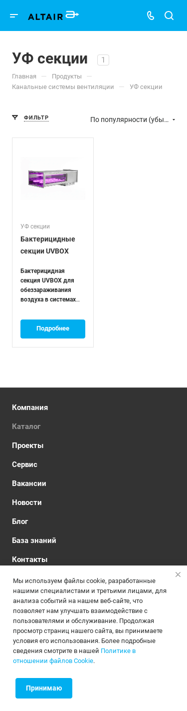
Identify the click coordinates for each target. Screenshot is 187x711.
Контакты (29, 559)
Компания (30, 407)
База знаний (34, 540)
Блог (20, 521)
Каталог (26, 426)
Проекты (27, 445)
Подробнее (52, 328)
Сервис (24, 464)
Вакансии (29, 483)
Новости (27, 502)
